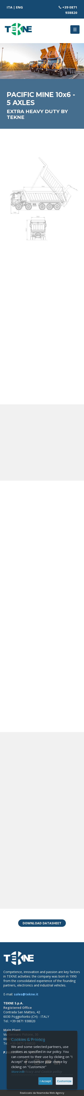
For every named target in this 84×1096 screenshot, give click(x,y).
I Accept (45, 1081)
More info (17, 1072)
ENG (19, 7)
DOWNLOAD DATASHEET (42, 923)
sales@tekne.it (26, 994)
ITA (9, 7)
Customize (64, 1081)
